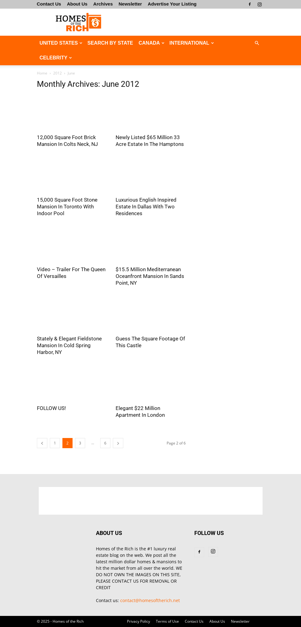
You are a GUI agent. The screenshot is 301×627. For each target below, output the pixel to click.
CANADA (151, 43)
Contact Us (49, 3)
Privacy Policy (138, 621)
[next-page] (118, 443)
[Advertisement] (192, 22)
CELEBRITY (56, 57)
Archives (103, 3)
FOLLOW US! (51, 408)
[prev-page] (42, 443)
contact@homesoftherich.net (150, 600)
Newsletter (130, 3)
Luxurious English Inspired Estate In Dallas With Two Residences (146, 206)
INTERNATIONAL (191, 43)
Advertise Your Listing (172, 3)
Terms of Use (167, 621)
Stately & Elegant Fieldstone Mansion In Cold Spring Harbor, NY (69, 345)
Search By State (110, 43)
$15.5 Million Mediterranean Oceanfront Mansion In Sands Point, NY (150, 276)
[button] (257, 43)
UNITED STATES (61, 43)
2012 (57, 73)
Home (42, 73)
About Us (77, 3)
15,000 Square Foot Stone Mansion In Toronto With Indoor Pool (67, 206)
